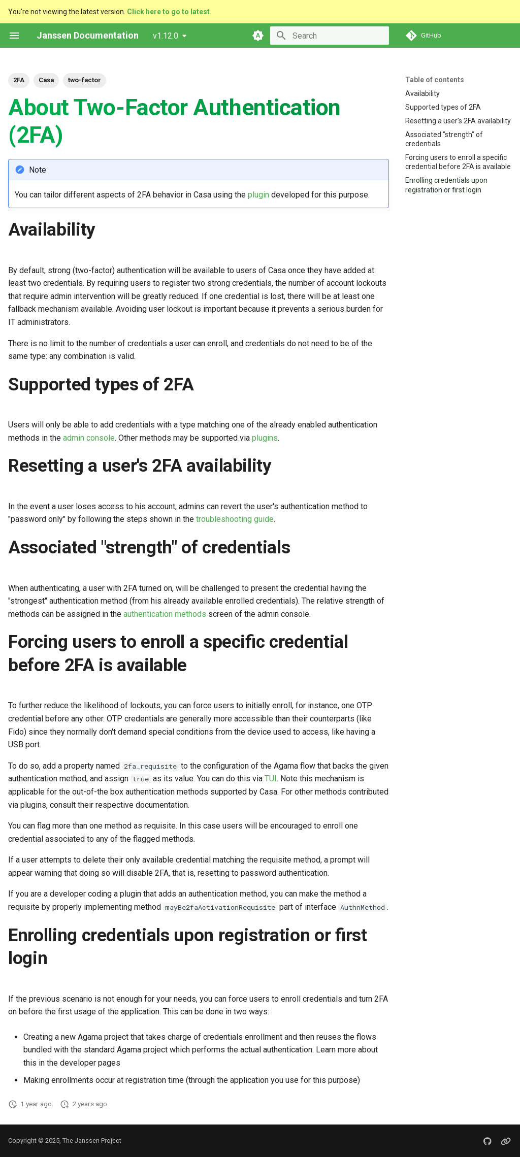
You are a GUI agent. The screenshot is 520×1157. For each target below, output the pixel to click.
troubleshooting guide (235, 519)
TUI (271, 778)
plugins (265, 438)
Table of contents (434, 80)
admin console (89, 438)
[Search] (329, 35)
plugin (258, 195)
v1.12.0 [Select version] (165, 36)
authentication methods (164, 614)
